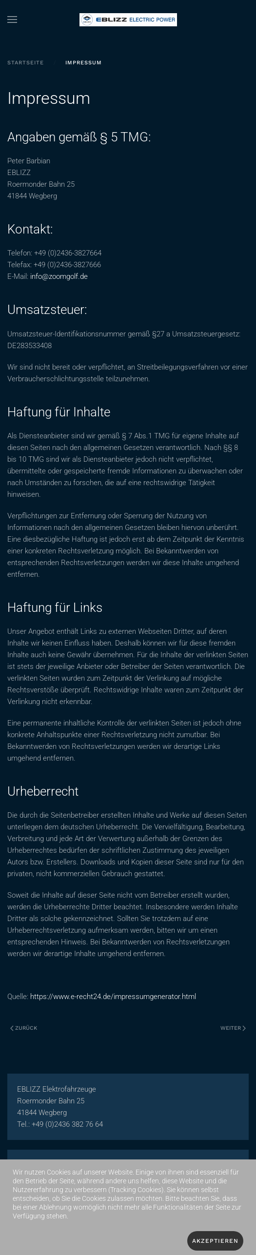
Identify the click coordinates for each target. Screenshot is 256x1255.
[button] (12, 19)
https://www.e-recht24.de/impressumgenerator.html (113, 996)
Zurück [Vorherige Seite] (23, 1028)
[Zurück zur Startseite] (128, 19)
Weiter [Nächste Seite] (233, 1028)
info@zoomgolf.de (59, 276)
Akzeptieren (215, 1240)
